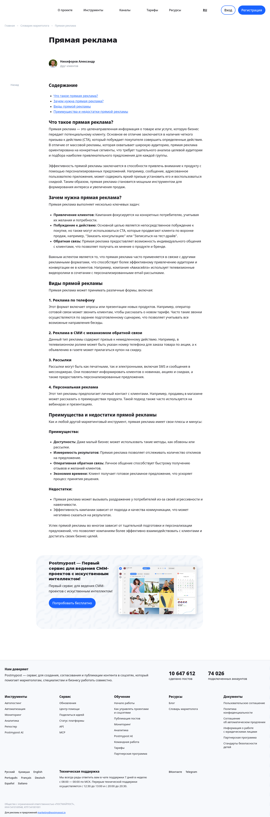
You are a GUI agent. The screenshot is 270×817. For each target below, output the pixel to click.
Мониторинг (13, 715)
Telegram (191, 772)
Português (11, 777)
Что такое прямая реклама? (76, 96)
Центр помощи (69, 709)
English (37, 772)
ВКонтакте (175, 772)
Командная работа (126, 742)
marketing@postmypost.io (52, 812)
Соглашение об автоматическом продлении (244, 720)
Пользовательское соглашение (244, 703)
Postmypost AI (14, 732)
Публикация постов (127, 718)
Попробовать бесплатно (72, 603)
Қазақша (24, 772)
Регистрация (251, 10)
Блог (172, 703)
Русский (10, 772)
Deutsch (40, 777)
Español (9, 783)
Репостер (11, 726)
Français (26, 777)
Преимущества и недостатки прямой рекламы (91, 111)
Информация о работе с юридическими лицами (240, 729)
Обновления (67, 703)
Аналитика (12, 720)
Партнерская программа (130, 753)
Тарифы (152, 10)
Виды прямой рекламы (72, 106)
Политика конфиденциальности (238, 710)
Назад (12, 85)
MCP (62, 732)
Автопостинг (13, 703)
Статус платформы (71, 720)
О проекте (65, 10)
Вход (228, 10)
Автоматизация (15, 709)
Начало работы (124, 703)
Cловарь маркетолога (183, 709)
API (61, 726)
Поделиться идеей (71, 715)
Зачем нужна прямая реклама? (79, 101)
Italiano (22, 783)
